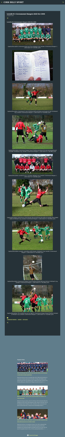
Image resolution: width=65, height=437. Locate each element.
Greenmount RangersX (12, 319)
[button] (7, 18)
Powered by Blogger (32, 435)
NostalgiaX (25, 319)
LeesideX (19, 319)
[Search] (25, 2)
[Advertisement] (32, 346)
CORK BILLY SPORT (14, 2)
